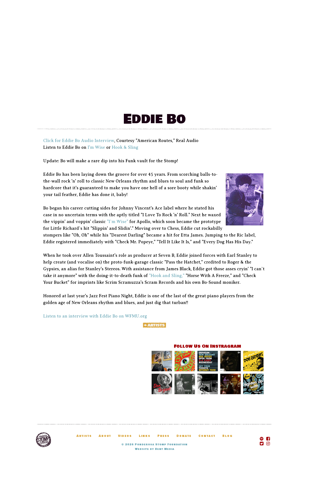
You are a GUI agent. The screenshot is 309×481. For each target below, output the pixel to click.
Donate (247, 101)
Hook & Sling (125, 147)
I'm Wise (96, 147)
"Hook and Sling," (166, 275)
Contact (206, 436)
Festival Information (85, 101)
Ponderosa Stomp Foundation (161, 444)
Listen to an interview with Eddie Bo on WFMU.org (95, 316)
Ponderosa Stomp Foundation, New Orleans (43, 439)
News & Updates (149, 101)
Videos (125, 436)
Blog (219, 101)
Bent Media (164, 449)
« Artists (154, 325)
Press (163, 436)
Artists (192, 101)
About (105, 436)
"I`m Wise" (117, 221)
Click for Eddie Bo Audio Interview (78, 140)
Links (144, 436)
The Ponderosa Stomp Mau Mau (154, 48)
